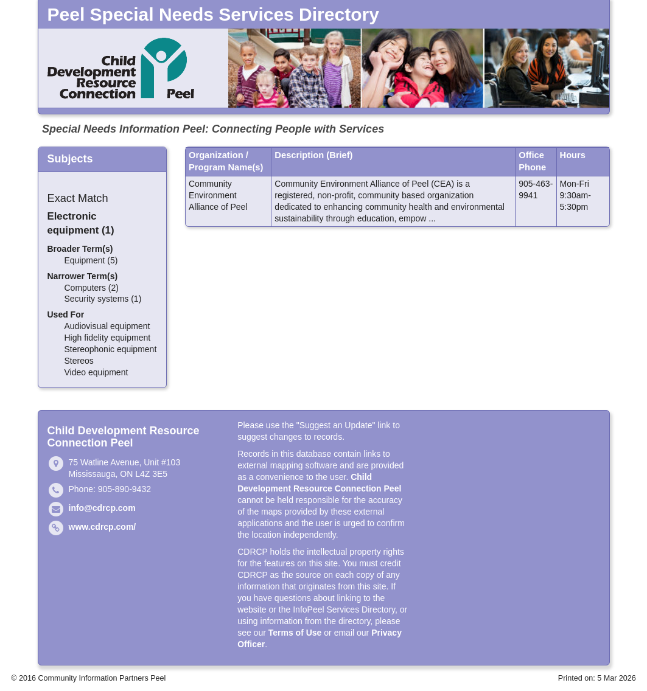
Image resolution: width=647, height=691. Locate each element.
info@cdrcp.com (102, 508)
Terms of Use (295, 632)
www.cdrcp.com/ (102, 527)
